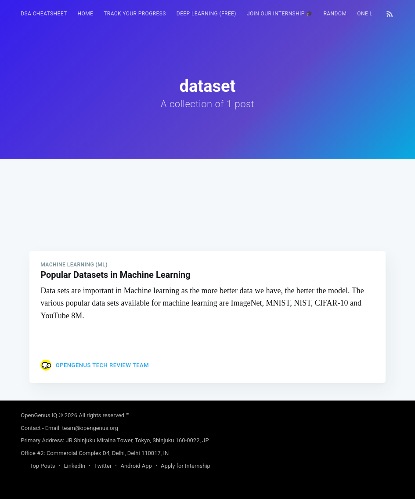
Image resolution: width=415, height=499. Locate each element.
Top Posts (42, 466)
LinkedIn (75, 466)
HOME (86, 14)
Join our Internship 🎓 (280, 14)
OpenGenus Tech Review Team (102, 365)
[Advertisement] (207, 220)
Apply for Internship (185, 466)
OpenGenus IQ (39, 415)
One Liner (371, 14)
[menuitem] (43, 13)
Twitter (103, 466)
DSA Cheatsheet (44, 14)
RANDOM (335, 14)
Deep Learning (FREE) (206, 14)
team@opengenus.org (90, 428)
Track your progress (135, 14)
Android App (136, 466)
